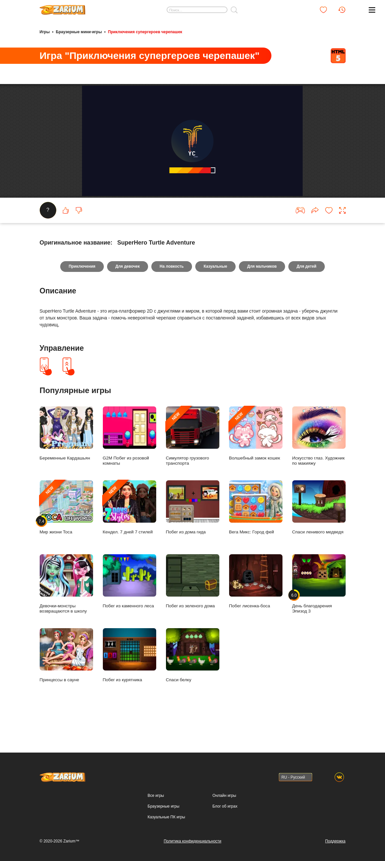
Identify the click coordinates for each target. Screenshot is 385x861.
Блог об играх (225, 806)
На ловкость (171, 287)
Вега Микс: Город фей (255, 528)
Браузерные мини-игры (79, 32)
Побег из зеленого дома (192, 601)
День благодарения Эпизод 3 (319, 604)
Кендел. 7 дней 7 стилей (129, 528)
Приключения (81, 287)
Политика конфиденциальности (192, 841)
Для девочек (127, 287)
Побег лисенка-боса (255, 601)
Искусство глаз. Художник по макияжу (319, 456)
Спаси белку (192, 675)
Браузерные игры (163, 806)
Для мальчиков (262, 287)
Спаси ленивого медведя (319, 528)
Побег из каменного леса (129, 601)
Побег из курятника (129, 675)
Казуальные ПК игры (166, 817)
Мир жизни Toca (66, 528)
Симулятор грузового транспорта (192, 456)
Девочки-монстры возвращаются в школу (66, 604)
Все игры (156, 795)
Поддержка (335, 841)
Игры (45, 32)
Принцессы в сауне (66, 675)
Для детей (307, 287)
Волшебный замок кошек (255, 454)
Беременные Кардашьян (66, 454)
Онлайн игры (224, 795)
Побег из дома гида (192, 528)
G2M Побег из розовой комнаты (129, 456)
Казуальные (215, 287)
